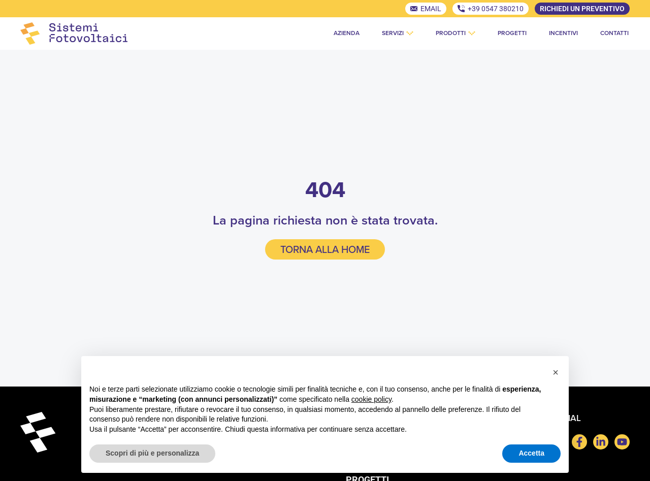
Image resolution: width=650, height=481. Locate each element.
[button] (555, 372)
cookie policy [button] (371, 399)
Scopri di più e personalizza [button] (152, 453)
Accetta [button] (531, 453)
